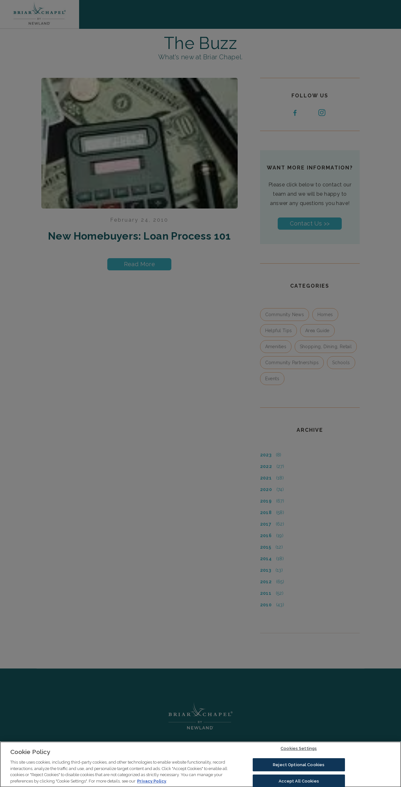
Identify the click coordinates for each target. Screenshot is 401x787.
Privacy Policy (151, 782)
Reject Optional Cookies (298, 766)
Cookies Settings (299, 750)
